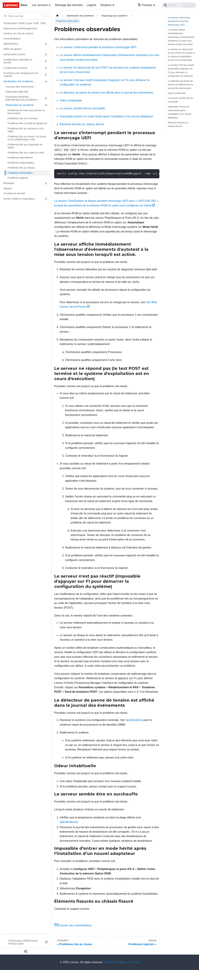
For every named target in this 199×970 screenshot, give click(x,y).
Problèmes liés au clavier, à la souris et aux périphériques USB (27, 138)
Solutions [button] (106, 5)
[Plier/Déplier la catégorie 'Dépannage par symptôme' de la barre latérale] (46, 105)
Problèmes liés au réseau (21, 167)
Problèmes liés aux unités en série (26, 152)
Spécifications (10, 43)
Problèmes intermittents (20, 157)
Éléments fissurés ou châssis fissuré (82, 124)
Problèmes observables (20, 172)
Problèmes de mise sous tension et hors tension (26, 112)
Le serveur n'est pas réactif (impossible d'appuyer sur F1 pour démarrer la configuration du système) (181, 70)
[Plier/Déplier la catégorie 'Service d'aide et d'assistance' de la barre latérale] (46, 199)
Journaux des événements (19, 86)
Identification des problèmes (18, 81)
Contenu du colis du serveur (18, 33)
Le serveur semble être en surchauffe (82, 108)
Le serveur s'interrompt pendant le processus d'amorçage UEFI (98, 47)
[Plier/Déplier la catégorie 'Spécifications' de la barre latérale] (46, 44)
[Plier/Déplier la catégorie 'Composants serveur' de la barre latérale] (46, 54)
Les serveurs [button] (40, 5)
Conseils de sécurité (14, 193)
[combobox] (8, 16)
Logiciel (91, 5)
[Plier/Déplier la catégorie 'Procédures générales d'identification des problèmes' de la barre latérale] (46, 98)
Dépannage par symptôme (19, 105)
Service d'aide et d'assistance (19, 198)
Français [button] (144, 5)
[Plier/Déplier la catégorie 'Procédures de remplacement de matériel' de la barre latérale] (46, 75)
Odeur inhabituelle (71, 100)
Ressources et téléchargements (20, 28)
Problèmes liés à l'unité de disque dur (27, 123)
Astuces (7, 188)
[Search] (179, 5)
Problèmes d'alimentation (21, 162)
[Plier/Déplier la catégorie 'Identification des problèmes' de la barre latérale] (46, 81)
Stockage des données (69, 5)
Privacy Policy (112, 962)
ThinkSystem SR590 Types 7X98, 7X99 (24, 23)
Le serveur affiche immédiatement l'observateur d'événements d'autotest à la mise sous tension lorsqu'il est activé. (181, 36)
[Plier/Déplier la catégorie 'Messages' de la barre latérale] (46, 183)
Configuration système (15, 67)
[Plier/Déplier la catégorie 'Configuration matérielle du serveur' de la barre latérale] (46, 61)
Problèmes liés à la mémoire (23, 118)
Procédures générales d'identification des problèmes (21, 98)
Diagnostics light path (16, 91)
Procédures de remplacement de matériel (20, 75)
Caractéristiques (12, 38)
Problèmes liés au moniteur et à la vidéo (26, 130)
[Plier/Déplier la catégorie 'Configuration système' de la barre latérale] (46, 68)
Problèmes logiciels (18, 177)
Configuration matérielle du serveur (17, 61)
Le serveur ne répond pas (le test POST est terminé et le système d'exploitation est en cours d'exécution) (181, 54)
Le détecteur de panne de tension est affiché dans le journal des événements (106, 92)
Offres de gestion (12, 49)
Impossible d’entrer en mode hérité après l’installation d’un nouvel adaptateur (106, 116)
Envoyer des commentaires (73, 925)
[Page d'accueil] (57, 15)
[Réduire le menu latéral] (25, 951)
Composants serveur (14, 54)
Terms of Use (131, 962)
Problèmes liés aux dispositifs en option (25, 146)
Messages (8, 183)
